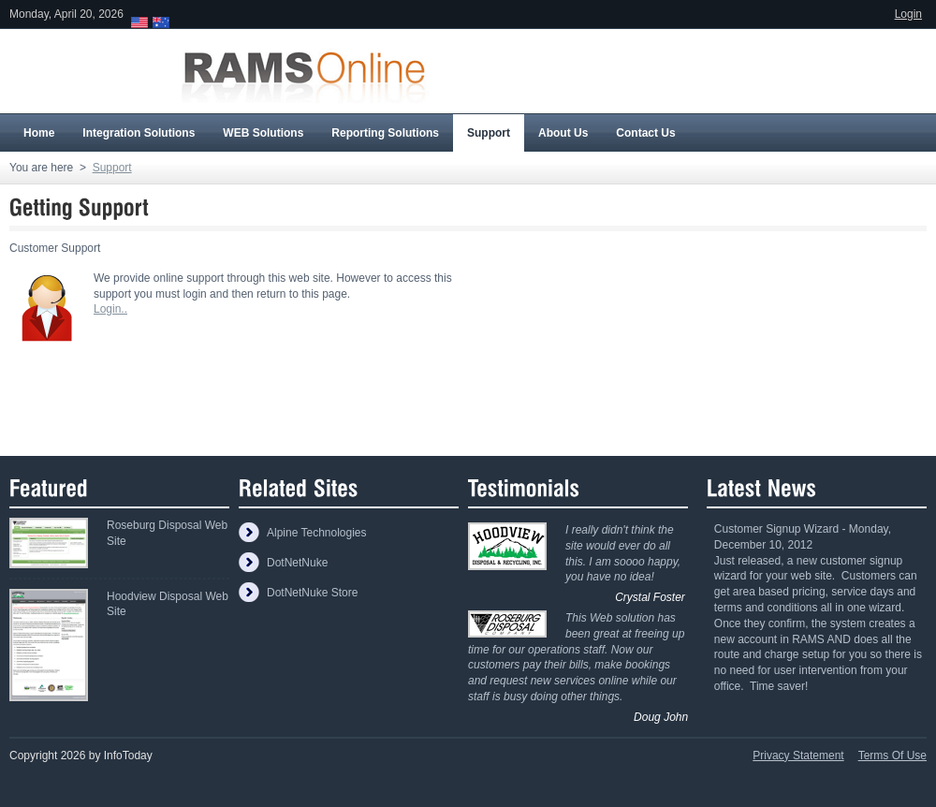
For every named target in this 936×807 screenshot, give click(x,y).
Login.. (110, 308)
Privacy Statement (798, 755)
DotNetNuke (297, 562)
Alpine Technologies (317, 532)
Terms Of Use (892, 755)
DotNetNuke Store (312, 592)
